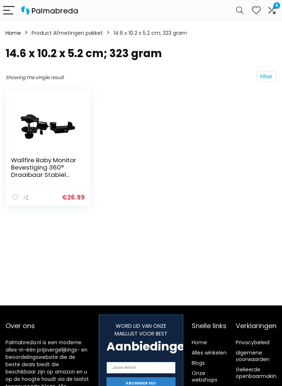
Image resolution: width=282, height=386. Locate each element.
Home (13, 33)
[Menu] (9, 10)
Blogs (198, 363)
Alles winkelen (209, 352)
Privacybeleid (253, 342)
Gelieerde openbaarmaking (258, 373)
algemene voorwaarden (253, 356)
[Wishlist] (256, 10)
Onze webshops (204, 376)
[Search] (240, 10)
